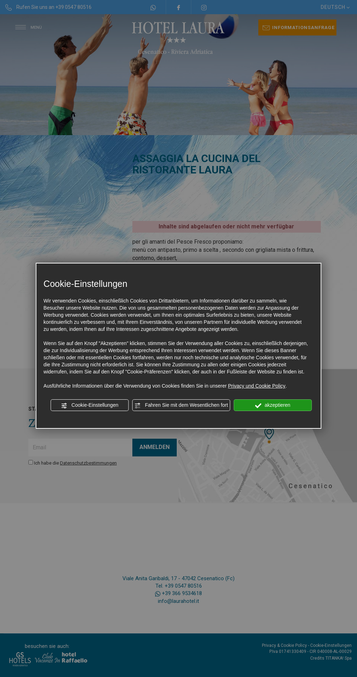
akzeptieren (272, 405)
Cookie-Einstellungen (89, 405)
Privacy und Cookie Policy (256, 386)
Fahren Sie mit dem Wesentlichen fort (181, 405)
